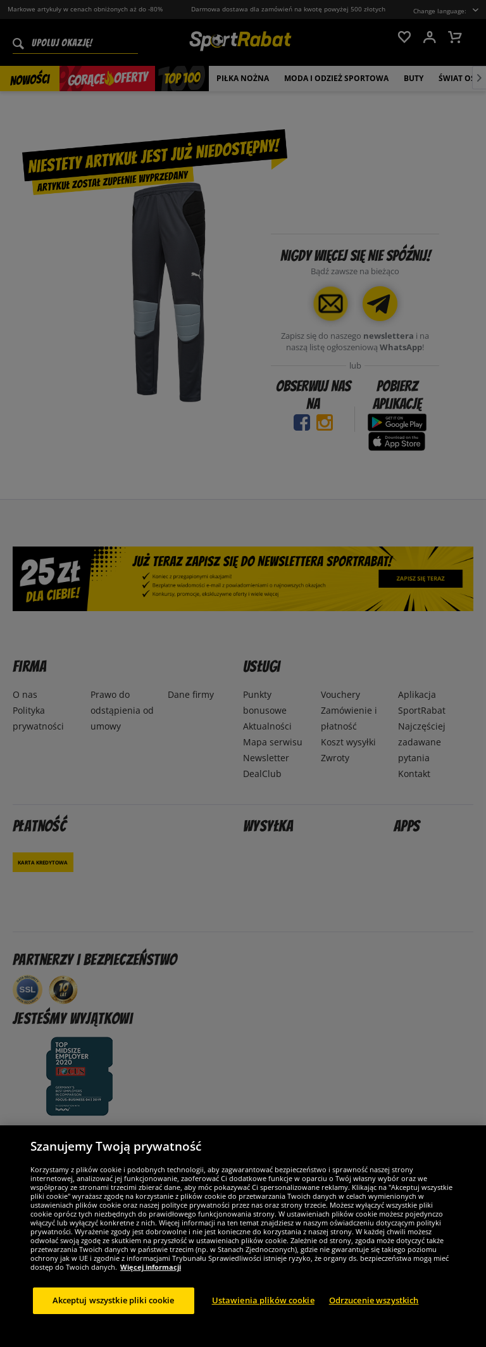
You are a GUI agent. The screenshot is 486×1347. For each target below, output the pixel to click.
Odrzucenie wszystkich (374, 1309)
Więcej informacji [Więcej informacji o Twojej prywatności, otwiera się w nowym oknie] (150, 1276)
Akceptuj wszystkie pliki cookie (114, 1309)
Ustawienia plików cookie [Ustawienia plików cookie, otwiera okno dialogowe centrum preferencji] (263, 1309)
